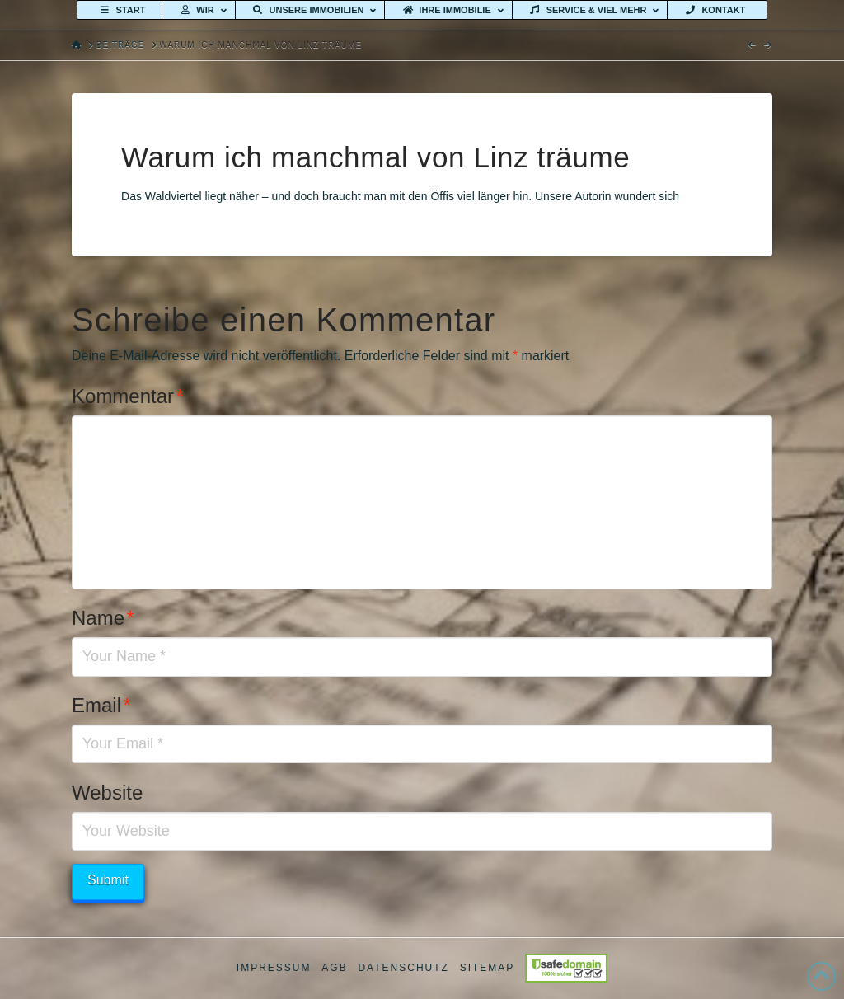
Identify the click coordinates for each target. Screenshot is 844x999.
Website (107, 792)
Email (101, 705)
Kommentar (128, 396)
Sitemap (487, 967)
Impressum (274, 967)
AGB (334, 967)
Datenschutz (403, 967)
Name (103, 618)
